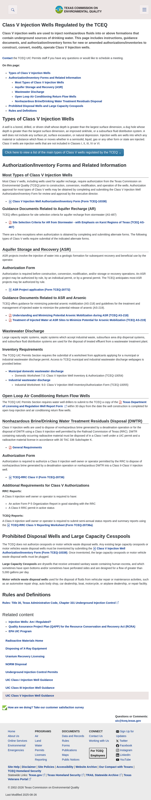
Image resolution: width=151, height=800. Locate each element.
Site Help (14, 766)
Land (38, 740)
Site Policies (46, 766)
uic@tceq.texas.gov (128, 720)
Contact (7, 58)
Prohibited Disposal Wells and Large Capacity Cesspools (46, 106)
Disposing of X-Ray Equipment (26, 648)
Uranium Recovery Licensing (25, 656)
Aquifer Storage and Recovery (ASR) (39, 87)
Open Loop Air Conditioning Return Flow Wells (45, 96)
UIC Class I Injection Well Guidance (29, 679)
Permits (39, 750)
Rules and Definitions (23, 110)
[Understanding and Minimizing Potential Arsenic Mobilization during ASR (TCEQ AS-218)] (68, 315)
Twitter (124, 740)
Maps (65, 754)
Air (36, 736)
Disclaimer (29, 766)
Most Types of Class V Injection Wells (39, 82)
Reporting (41, 759)
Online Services (17, 740)
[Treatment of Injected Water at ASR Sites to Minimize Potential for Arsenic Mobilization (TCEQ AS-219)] (77, 320)
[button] (12, 9)
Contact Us (96, 736)
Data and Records (73, 736)
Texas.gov (37, 775)
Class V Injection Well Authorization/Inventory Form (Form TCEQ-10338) (58, 201)
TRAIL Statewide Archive (104, 775)
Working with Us (99, 740)
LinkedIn (125, 754)
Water (38, 745)
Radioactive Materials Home (24, 640)
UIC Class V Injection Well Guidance (30, 695)
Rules (65, 740)
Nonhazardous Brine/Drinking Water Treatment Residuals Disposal (58, 101)
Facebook (126, 745)
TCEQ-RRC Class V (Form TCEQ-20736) (36, 477)
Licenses (40, 754)
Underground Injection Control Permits (32, 672)
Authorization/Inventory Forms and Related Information (45, 77)
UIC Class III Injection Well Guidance (30, 687)
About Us (13, 736)
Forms (66, 745)
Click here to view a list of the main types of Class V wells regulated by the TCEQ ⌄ (63, 152)
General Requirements (25, 447)
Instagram (126, 750)
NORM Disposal (16, 664)
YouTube (125, 759)
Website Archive (86, 766)
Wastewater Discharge (29, 91)
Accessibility (65, 766)
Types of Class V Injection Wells (30, 73)
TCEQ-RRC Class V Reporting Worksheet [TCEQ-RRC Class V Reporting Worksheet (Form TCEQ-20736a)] (50, 525)
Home (11, 731)
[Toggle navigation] (144, 9)
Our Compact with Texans (116, 766)
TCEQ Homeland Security (24, 771)
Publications (69, 750)
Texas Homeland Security (66, 775)
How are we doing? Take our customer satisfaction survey (43, 707)
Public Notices (70, 759)
